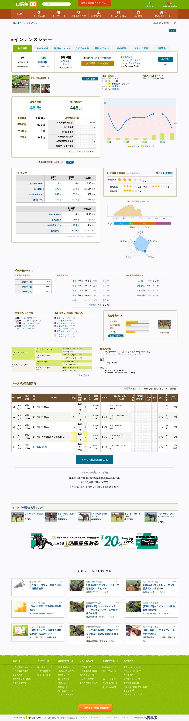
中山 (74, 286)
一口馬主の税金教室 (88, 671)
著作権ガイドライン (132, 679)
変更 (70, 162)
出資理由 (161, 48)
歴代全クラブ (38, 199)
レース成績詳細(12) (23, 383)
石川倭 (140, 281)
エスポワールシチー (133, 60)
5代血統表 (83, 375)
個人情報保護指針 (131, 683)
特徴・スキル (102, 48)
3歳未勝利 (42, 446)
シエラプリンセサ (64, 326)
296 (75, 219)
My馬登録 (166, 59)
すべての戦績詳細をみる (94, 459)
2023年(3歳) (27, 287)
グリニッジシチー (64, 334)
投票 (173, 30)
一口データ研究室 (87, 679)
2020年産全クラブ (36, 194)
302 (57, 194)
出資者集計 (168, 173)
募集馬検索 (17, 675)
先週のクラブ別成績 (21, 679)
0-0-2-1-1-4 (66, 61)
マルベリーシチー (64, 318)
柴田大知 (141, 286)
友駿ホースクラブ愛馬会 (98, 58)
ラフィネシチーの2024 (34, 513)
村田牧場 (129, 57)
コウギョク (26, 328)
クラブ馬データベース (22, 667)
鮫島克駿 (141, 295)
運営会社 (129, 691)
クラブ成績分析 (44, 671)
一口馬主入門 (85, 667)
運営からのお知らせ (132, 667)
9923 (74, 199)
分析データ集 (82, 48)
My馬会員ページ (109, 667)
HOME (16, 22)
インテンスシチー (31, 22)
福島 (74, 295)
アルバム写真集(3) (39, 78)
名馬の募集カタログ (88, 683)
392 (75, 194)
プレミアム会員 (83, 151)
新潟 (74, 290)
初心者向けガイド (110, 683)
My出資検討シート (66, 667)
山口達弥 (141, 290)
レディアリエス (63, 336)
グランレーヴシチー (65, 331)
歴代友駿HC (39, 189)
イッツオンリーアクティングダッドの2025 (166, 515)
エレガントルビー (29, 323)
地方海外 (93, 305)
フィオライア (62, 321)
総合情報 (22, 48)
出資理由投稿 (116, 336)
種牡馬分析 (63, 687)
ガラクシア (26, 326)
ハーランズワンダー (133, 63)
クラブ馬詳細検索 (20, 671)
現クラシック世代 (45, 667)
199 (57, 188)
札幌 (74, 300)
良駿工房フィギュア (133, 694)
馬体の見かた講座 (87, 675)
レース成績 (42, 48)
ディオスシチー (63, 323)
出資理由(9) (113, 315)
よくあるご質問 (109, 687)
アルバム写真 (141, 48)
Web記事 (121, 48)
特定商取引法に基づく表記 (135, 687)
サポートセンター (110, 679)
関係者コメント (62, 48)
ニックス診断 (64, 679)
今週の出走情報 (19, 683)
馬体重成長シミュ (65, 691)
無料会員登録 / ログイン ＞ (94, 3)
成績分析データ (23, 270)
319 (75, 225)
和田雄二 (43, 62)
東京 (74, 281)
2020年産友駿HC (37, 183)
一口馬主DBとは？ (150, 4)
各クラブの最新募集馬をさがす (28, 507)
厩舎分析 (62, 683)
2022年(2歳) (27, 291)
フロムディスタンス (30, 321)
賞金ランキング (44, 675)
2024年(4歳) (27, 282)
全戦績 (111, 76)
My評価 (159, 173)
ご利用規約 (128, 675)
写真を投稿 (90, 79)
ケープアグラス (63, 328)
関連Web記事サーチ (151, 76)
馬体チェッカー (64, 675)
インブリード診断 (65, 694)
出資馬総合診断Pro (66, 671)
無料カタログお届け (170, 4)
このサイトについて (132, 671)
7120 (74, 230)
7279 (56, 199)
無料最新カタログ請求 (97, 63)
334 (75, 188)
